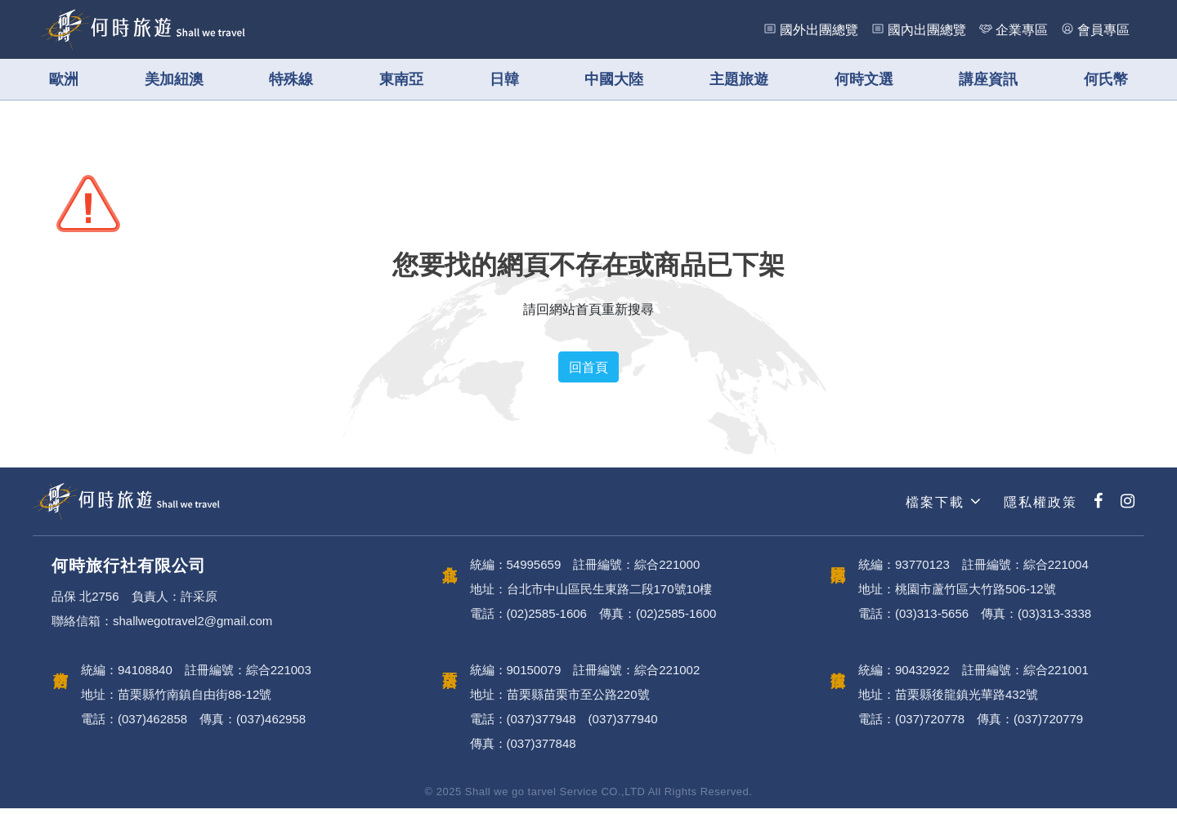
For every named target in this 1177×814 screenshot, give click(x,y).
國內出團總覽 (927, 29)
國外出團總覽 (819, 29)
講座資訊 (988, 79)
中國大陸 (613, 79)
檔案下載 (941, 507)
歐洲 (63, 79)
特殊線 (291, 79)
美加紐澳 (174, 79)
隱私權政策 (1038, 507)
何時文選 (864, 79)
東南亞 (401, 79)
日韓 (504, 79)
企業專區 (1022, 29)
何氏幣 (1106, 79)
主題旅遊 (738, 79)
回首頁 (588, 373)
